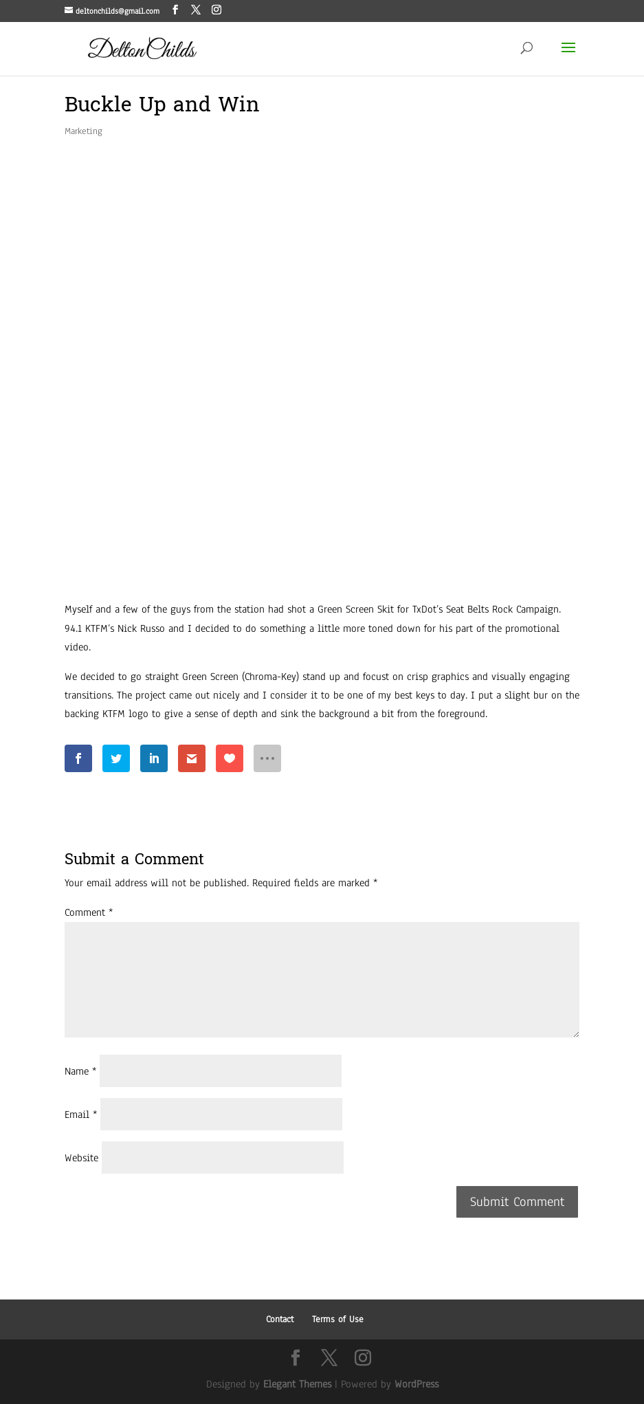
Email (81, 1114)
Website (81, 1158)
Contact (279, 1319)
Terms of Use (338, 1319)
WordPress (416, 1384)
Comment (89, 912)
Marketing (83, 131)
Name (80, 1071)
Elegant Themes (297, 1384)
